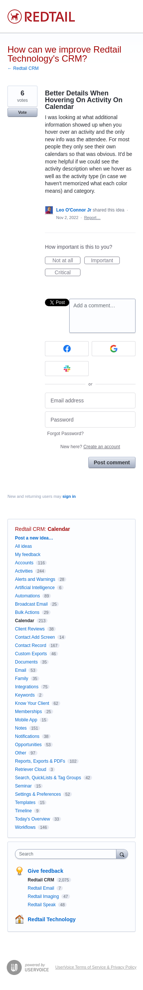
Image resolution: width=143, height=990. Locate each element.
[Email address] (90, 401)
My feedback (27, 554)
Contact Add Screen (35, 637)
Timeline (23, 810)
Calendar (59, 529)
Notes (21, 728)
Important (105, 260)
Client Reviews (30, 629)
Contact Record (30, 645)
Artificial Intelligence (35, 587)
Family (21, 678)
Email (20, 670)
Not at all (66, 260)
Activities (24, 571)
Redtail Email (41, 888)
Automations (27, 596)
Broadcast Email (31, 604)
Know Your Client (32, 703)
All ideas (23, 546)
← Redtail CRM (23, 68)
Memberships (28, 711)
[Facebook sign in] (67, 348)
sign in (69, 496)
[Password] (90, 419)
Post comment (112, 462)
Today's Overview (32, 819)
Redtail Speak (42, 904)
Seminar (23, 786)
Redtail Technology (52, 919)
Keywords (25, 695)
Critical (67, 272)
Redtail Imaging (44, 896)
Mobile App (26, 719)
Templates (25, 802)
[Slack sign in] (67, 368)
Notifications (27, 736)
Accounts (24, 562)
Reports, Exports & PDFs (40, 761)
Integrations (27, 686)
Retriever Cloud (30, 769)
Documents (26, 662)
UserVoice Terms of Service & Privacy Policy (96, 967)
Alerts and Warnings (35, 579)
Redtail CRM (30, 529)
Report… (92, 217)
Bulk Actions (27, 612)
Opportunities (28, 744)
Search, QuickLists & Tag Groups (48, 777)
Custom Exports (31, 653)
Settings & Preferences (38, 794)
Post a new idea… (34, 538)
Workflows (25, 827)
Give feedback (45, 871)
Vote (22, 112)
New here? (90, 446)
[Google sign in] (114, 348)
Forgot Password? (65, 433)
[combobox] (67, 854)
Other (20, 753)
